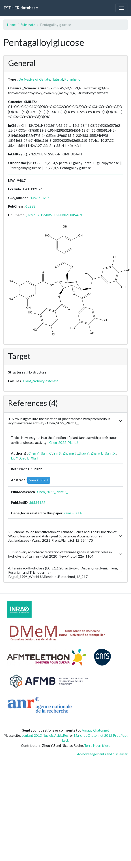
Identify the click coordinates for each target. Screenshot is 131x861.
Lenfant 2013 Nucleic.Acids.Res (45, 735)
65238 (30, 206)
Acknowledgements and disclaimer (102, 754)
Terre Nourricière (97, 745)
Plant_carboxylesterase (40, 381)
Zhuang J (69, 453)
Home (11, 25)
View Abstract (38, 480)
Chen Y (33, 453)
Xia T (35, 458)
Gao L (24, 458)
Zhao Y (83, 453)
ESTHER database (21, 7)
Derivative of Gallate (34, 79)
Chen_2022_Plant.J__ (64, 442)
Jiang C (46, 453)
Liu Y (14, 458)
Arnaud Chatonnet (95, 730)
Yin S (57, 453)
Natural (57, 79)
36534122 (37, 502)
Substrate (28, 25)
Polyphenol (72, 79)
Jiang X (110, 453)
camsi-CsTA (73, 513)
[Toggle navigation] (121, 8)
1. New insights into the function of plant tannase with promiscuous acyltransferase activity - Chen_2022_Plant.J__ (59, 421)
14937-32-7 (39, 198)
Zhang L (97, 453)
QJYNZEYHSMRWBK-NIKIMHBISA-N (53, 215)
